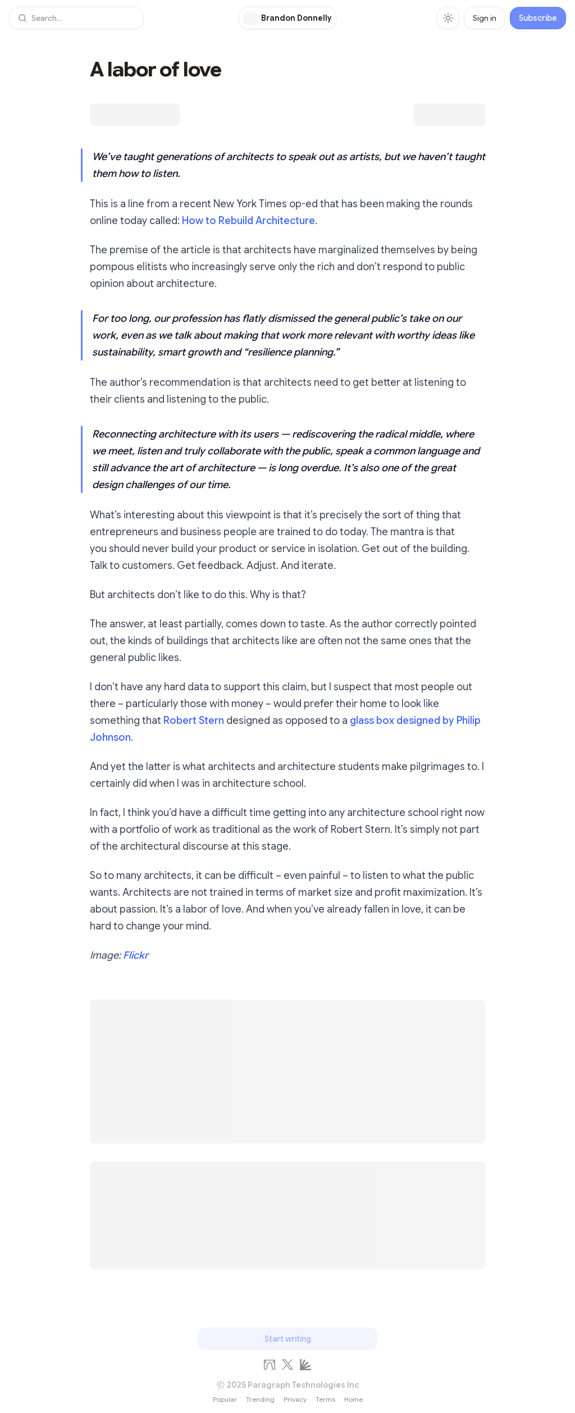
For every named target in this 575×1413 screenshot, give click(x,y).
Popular (225, 1399)
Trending (260, 1399)
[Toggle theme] (448, 18)
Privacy (295, 1399)
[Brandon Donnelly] (287, 18)
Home (353, 1399)
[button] (76, 18)
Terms (325, 1399)
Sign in (484, 18)
